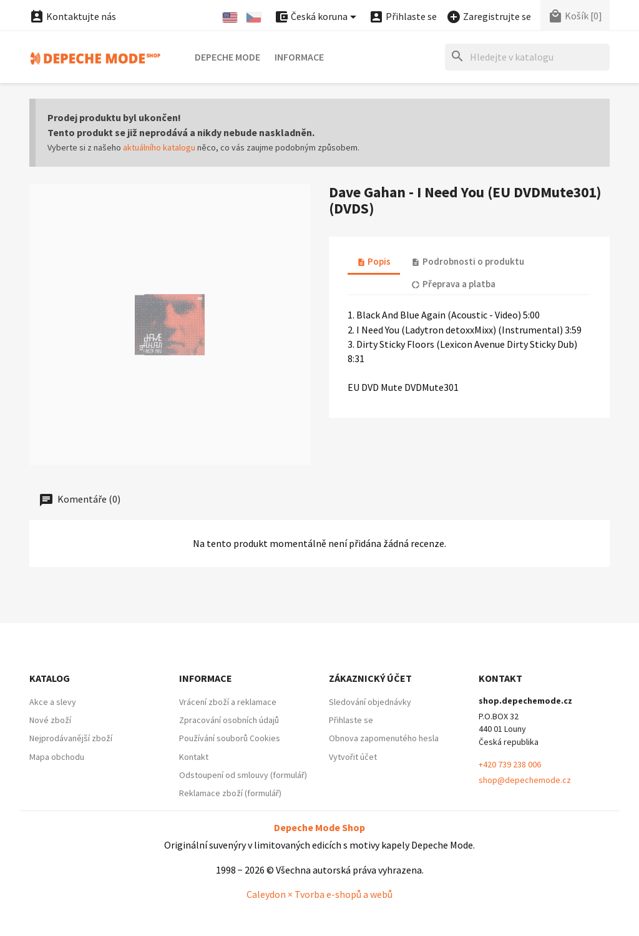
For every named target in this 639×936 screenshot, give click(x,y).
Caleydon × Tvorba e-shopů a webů (319, 894)
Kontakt (193, 756)
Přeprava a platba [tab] (453, 284)
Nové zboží (50, 720)
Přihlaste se (351, 720)
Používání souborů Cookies (229, 738)
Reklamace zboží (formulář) (230, 793)
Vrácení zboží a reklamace (227, 701)
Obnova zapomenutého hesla (384, 738)
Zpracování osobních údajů (229, 720)
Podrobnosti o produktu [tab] (467, 261)
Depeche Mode (227, 57)
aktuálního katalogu (159, 147)
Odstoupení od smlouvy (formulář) (243, 775)
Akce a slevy (52, 701)
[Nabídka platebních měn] (317, 17)
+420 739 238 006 (510, 764)
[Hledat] (527, 57)
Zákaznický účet (370, 678)
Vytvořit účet (353, 756)
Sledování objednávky (370, 701)
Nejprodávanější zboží (70, 738)
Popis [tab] (374, 261)
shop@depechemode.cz (525, 780)
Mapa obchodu (56, 756)
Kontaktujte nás (72, 16)
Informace (299, 57)
